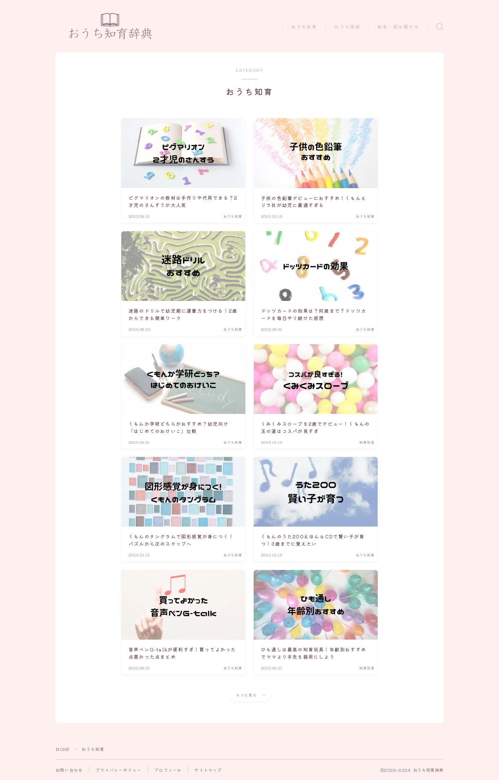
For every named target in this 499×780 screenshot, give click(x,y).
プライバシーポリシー (118, 770)
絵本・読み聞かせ (398, 26)
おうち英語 (347, 26)
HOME (63, 749)
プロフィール (168, 770)
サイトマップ (208, 770)
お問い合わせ (69, 770)
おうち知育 (304, 26)
